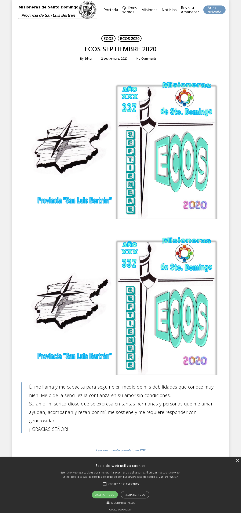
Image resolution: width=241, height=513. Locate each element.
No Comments (146, 58)
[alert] (120, 485)
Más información (168, 476)
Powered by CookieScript (120, 509)
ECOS (108, 38)
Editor (88, 58)
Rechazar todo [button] (135, 494)
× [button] (237, 461)
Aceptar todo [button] (104, 494)
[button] (120, 503)
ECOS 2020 (129, 38)
